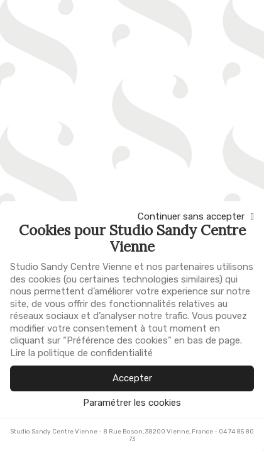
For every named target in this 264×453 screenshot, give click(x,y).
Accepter (132, 378)
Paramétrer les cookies (132, 403)
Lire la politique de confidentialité (81, 353)
